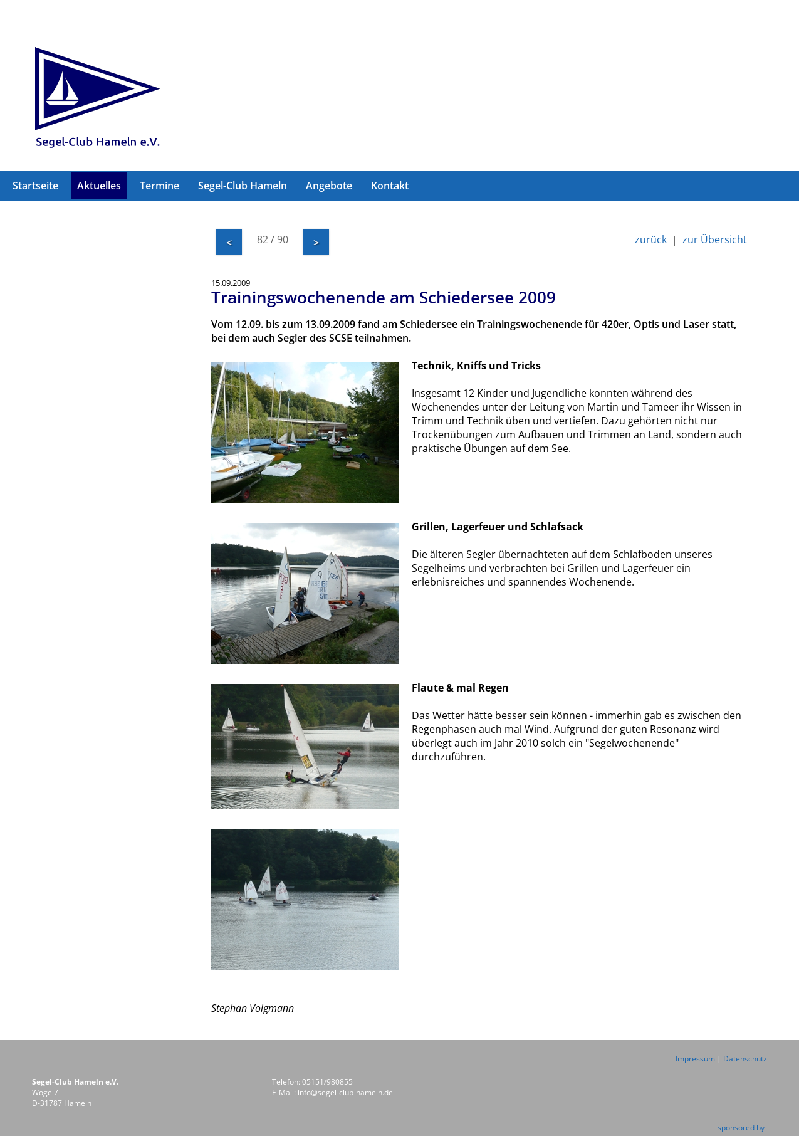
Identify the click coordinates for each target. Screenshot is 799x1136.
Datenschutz (745, 1058)
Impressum (695, 1058)
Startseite (35, 185)
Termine (159, 185)
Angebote (329, 185)
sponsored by (741, 1127)
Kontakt (390, 185)
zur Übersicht (714, 239)
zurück (651, 239)
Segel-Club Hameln (242, 185)
